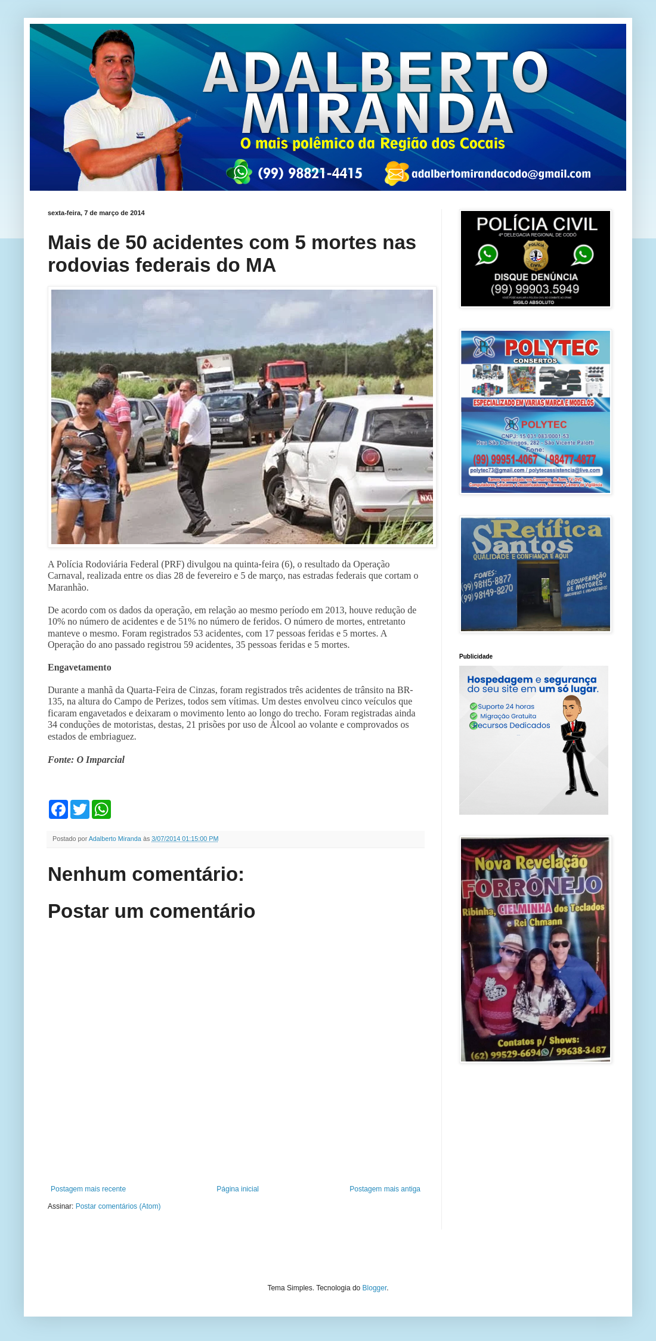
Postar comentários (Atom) (118, 1206)
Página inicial (237, 1189)
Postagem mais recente (88, 1189)
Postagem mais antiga (384, 1189)
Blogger (375, 1288)
